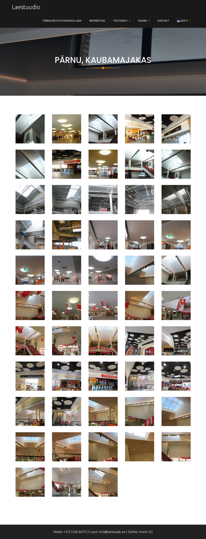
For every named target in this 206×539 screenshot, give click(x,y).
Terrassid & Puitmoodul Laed (62, 20)
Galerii (142, 20)
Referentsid (97, 20)
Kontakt (163, 20)
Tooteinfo (120, 20)
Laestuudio (26, 7)
